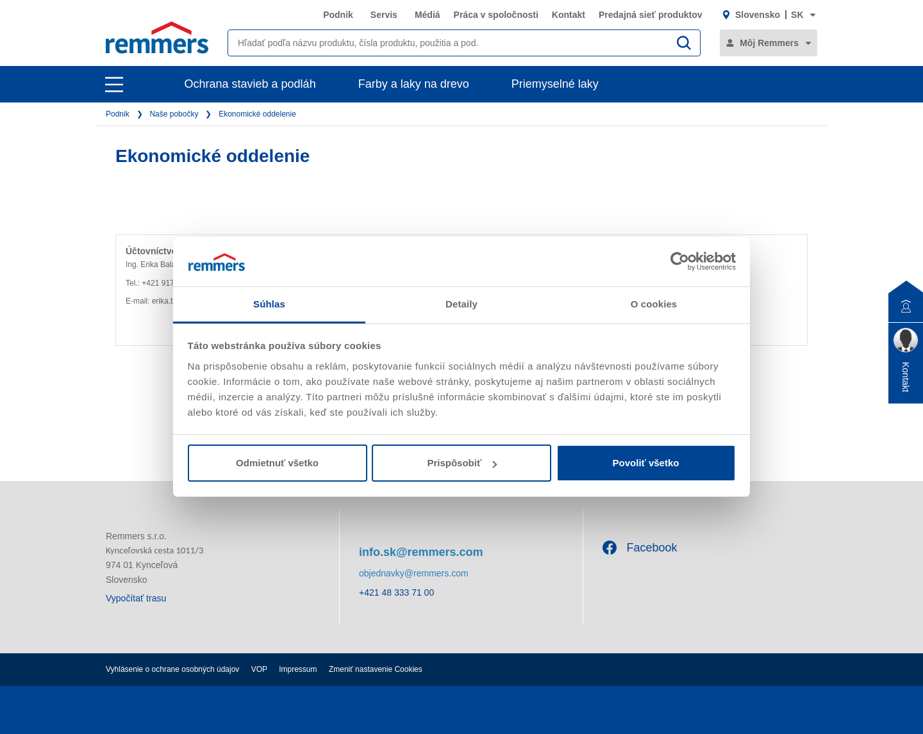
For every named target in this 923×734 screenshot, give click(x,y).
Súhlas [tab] (269, 303)
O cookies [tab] (654, 303)
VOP (259, 669)
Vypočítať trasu (136, 598)
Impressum (298, 669)
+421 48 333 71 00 (396, 592)
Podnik (338, 15)
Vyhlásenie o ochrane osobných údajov (172, 669)
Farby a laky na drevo (413, 83)
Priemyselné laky (555, 83)
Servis (383, 15)
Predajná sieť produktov (651, 15)
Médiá (427, 15)
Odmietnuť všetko (277, 462)
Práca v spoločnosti (496, 15)
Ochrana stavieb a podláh (250, 83)
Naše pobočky (173, 114)
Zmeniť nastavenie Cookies (375, 669)
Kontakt (568, 15)
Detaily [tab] (461, 303)
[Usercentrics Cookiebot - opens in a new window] (680, 261)
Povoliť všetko (646, 462)
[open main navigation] (114, 84)
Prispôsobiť (462, 462)
